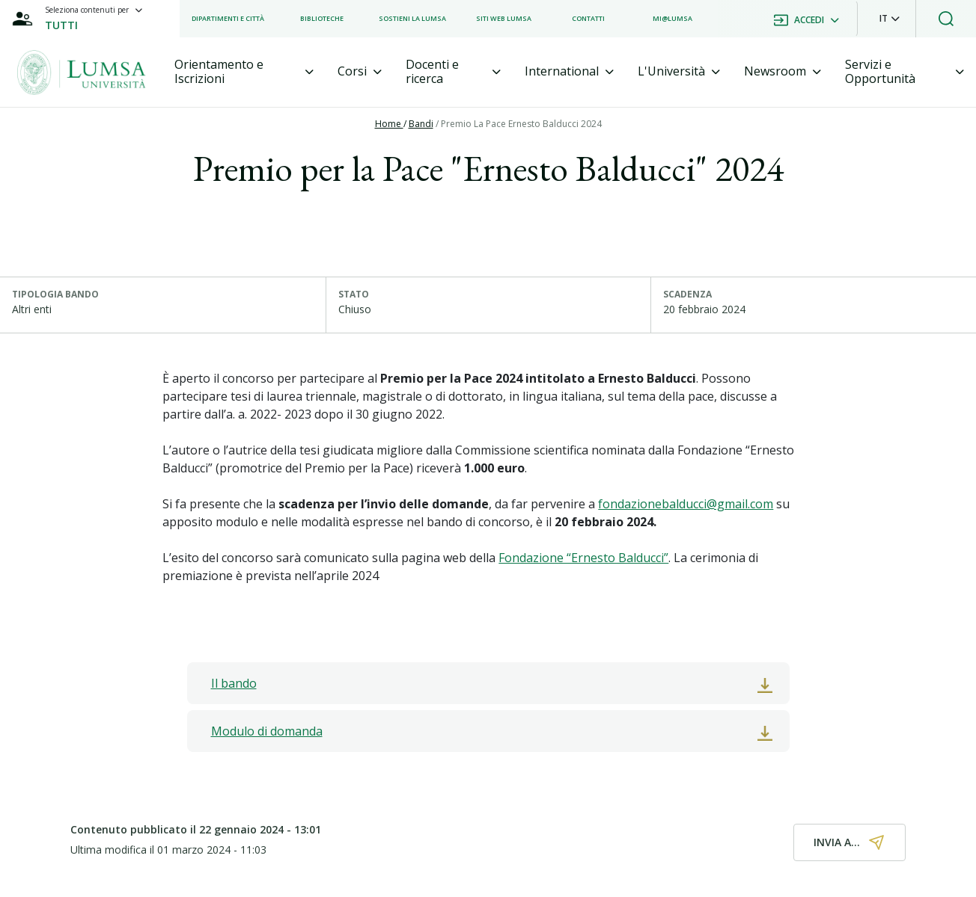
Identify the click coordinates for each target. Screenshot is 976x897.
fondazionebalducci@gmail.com (685, 504)
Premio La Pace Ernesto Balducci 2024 (521, 123)
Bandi (421, 123)
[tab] (244, 72)
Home (389, 123)
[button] (889, 18)
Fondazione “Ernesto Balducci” (583, 557)
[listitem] (228, 18)
